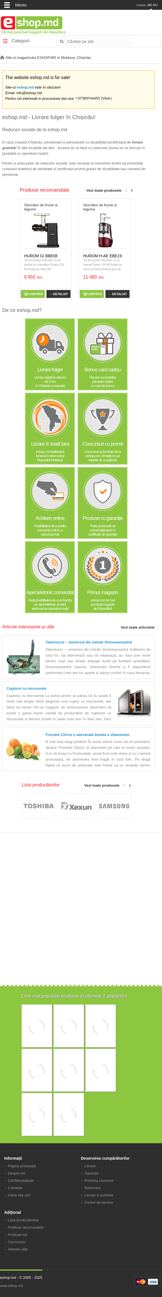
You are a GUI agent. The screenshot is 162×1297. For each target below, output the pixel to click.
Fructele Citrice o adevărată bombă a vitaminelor (88, 735)
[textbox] (99, 41)
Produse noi (17, 1235)
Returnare (92, 1188)
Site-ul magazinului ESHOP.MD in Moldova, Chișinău (45, 57)
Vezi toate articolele (138, 627)
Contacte (15, 1188)
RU (155, 5)
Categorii (16, 40)
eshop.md (25, 87)
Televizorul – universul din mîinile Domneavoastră (89, 642)
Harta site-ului (19, 1195)
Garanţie (91, 1173)
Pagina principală (22, 1166)
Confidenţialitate (21, 1180)
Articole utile (18, 1249)
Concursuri (16, 1242)
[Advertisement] (80, 946)
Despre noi (16, 1173)
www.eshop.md (11, 1286)
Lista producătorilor (23, 1220)
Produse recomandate (26, 1227)
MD (149, 5)
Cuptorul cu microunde (26, 688)
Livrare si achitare (98, 1195)
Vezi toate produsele (104, 190)
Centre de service (98, 1202)
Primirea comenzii (98, 1180)
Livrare (90, 1166)
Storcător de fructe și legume (41, 207)
